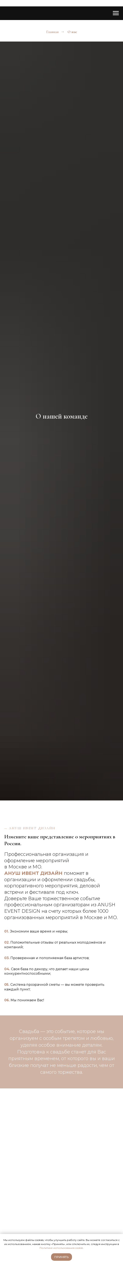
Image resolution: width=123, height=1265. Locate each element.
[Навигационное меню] (116, 13)
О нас (72, 32)
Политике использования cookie (61, 1247)
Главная (52, 32)
